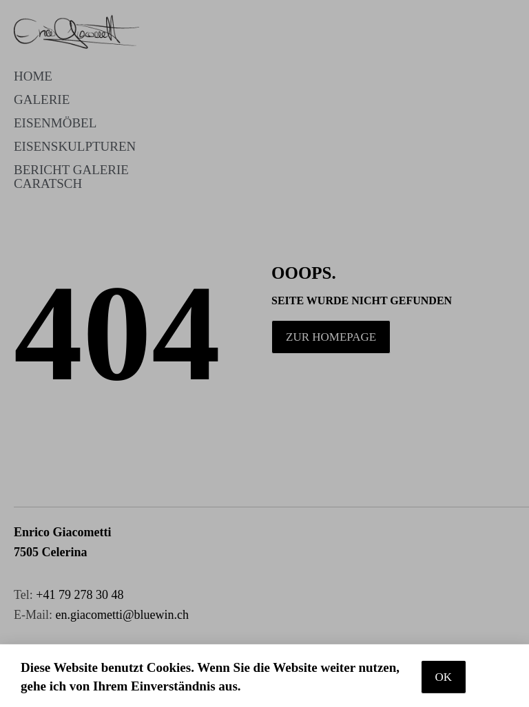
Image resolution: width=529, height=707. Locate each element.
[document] (264, 353)
